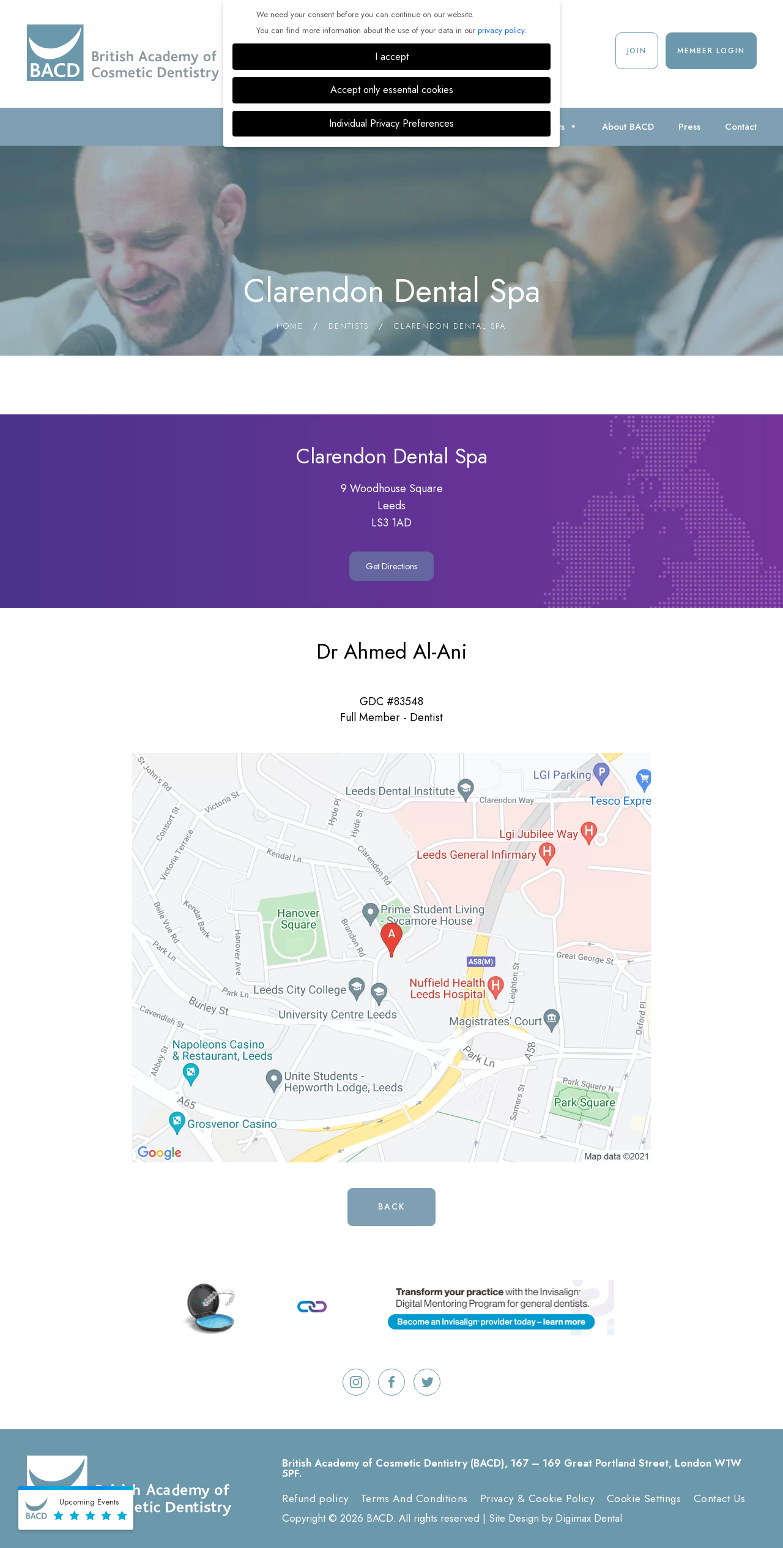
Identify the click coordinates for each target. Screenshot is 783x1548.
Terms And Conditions (414, 1498)
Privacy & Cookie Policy (537, 1498)
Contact (741, 126)
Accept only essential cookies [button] (391, 90)
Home (289, 326)
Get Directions (391, 566)
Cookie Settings (644, 1498)
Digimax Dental (588, 1518)
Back (391, 1206)
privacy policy (501, 30)
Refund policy (315, 1498)
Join (637, 50)
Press (689, 126)
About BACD (628, 126)
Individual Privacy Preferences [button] (391, 123)
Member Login (711, 50)
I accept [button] (392, 57)
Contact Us (720, 1498)
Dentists (348, 326)
